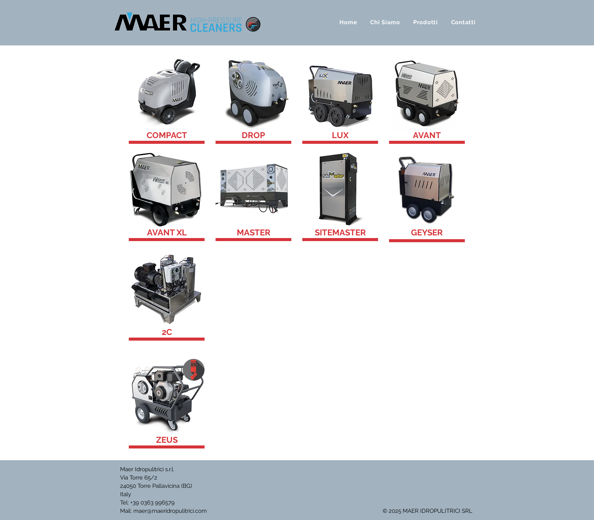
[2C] (167, 332)
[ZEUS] (167, 439)
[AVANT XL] (167, 232)
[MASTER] (253, 232)
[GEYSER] (427, 232)
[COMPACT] (167, 135)
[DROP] (253, 135)
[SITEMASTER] (340, 232)
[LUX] (340, 135)
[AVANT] (427, 135)
